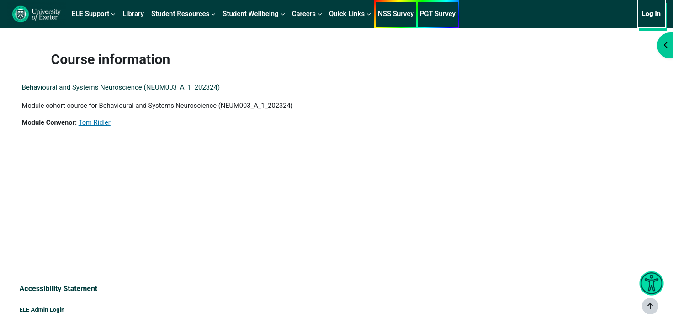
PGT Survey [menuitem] (438, 14)
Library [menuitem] (133, 14)
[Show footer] (650, 306)
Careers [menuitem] (304, 14)
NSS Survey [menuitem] (396, 14)
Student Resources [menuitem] (180, 14)
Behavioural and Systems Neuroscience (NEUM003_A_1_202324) (134, 87)
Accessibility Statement (71, 288)
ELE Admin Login (55, 309)
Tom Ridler (109, 123)
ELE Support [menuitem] (90, 14)
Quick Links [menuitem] (347, 14)
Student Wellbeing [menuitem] (250, 14)
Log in (651, 14)
